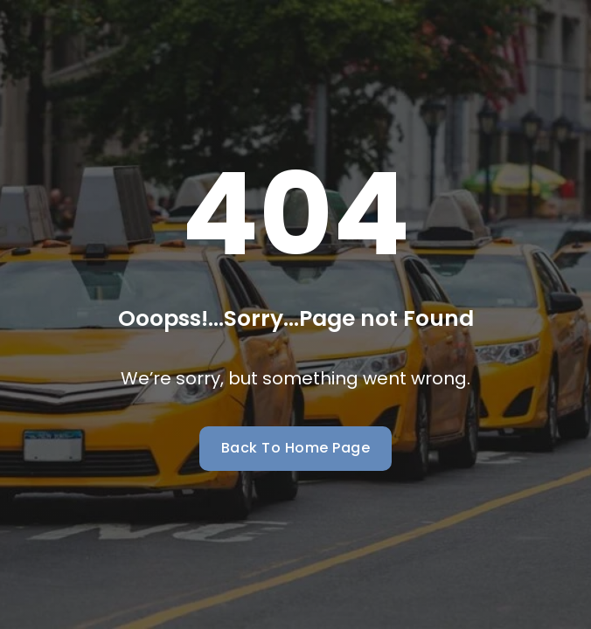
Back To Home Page (296, 448)
